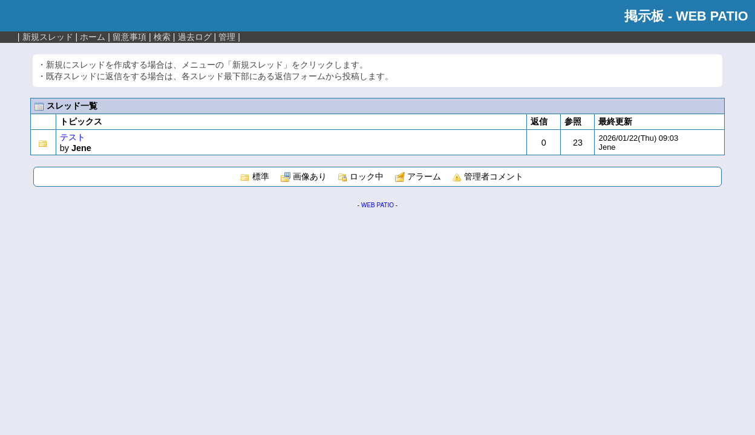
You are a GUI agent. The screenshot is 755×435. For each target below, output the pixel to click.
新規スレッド (47, 37)
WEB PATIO (377, 205)
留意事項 (129, 37)
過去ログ (195, 37)
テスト (72, 137)
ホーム (92, 37)
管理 (226, 37)
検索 (162, 37)
